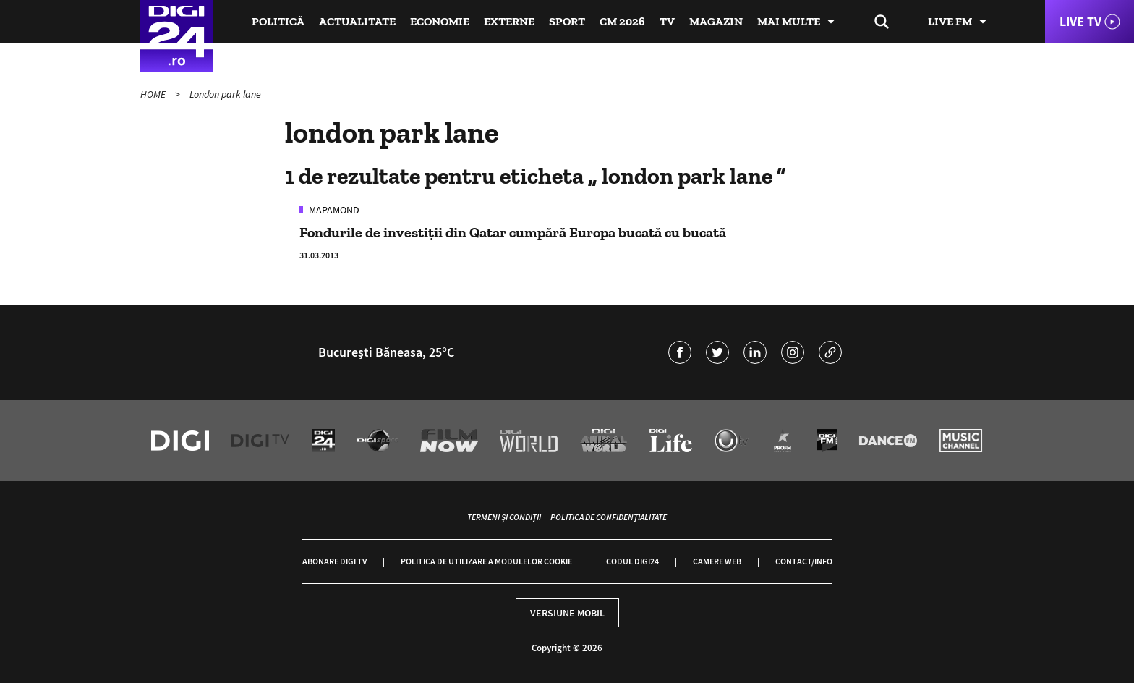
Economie (439, 21)
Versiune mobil (567, 612)
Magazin (716, 21)
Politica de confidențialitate (608, 517)
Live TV (1080, 21)
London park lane (225, 94)
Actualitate (357, 21)
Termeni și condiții (504, 517)
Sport (567, 21)
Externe (509, 21)
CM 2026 (622, 21)
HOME (154, 94)
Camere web (717, 561)
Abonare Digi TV (334, 561)
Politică (278, 21)
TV (667, 21)
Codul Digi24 (632, 561)
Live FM (950, 21)
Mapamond (333, 209)
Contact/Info (803, 561)
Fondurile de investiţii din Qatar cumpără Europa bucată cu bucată (512, 232)
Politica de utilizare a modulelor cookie (486, 561)
